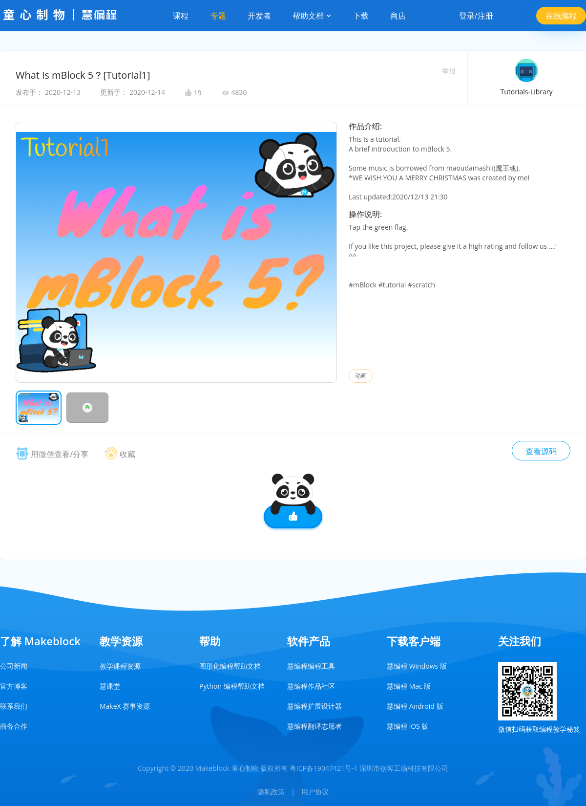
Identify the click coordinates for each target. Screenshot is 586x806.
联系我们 (13, 706)
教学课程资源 (120, 666)
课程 (180, 15)
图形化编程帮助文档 (230, 666)
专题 (218, 15)
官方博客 (13, 686)
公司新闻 (13, 666)
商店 (398, 15)
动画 (361, 375)
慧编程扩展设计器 (314, 706)
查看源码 (541, 451)
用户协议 (315, 791)
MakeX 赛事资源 (125, 706)
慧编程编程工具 (311, 666)
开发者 (259, 15)
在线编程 (561, 15)
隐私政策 (271, 791)
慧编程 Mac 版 (409, 686)
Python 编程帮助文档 (232, 686)
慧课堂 (110, 686)
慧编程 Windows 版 (417, 666)
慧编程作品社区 (311, 686)
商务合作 (13, 726)
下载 (361, 15)
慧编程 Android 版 (415, 706)
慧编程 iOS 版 (407, 726)
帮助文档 (312, 15)
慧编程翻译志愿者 (314, 726)
